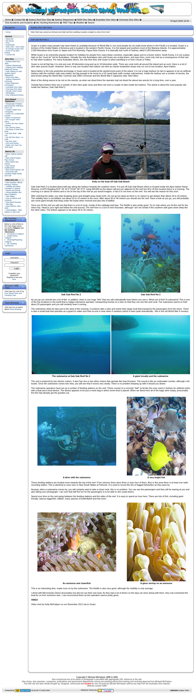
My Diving (10, 41)
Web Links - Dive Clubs (15, 47)
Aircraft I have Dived (14, 91)
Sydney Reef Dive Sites (40, 19)
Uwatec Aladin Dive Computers (13, 111)
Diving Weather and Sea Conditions (13, 193)
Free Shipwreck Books (15, 95)
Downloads (10, 45)
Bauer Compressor (13, 118)
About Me (9, 39)
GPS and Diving (12, 143)
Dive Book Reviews (13, 202)
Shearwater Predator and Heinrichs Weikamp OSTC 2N (14, 106)
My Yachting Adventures (47, 22)
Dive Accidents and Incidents (19, 22)
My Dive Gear (11, 141)
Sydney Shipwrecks (64, 19)
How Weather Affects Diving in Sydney (13, 183)
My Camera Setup (13, 127)
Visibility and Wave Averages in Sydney (13, 187)
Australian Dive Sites (106, 19)
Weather (80, 22)
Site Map (9, 204)
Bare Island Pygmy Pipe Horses (13, 159)
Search (91, 22)
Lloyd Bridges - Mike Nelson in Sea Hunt (13, 211)
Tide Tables (10, 196)
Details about (11, 237)
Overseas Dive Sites (129, 19)
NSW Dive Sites (85, 19)
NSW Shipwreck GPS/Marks (12, 84)
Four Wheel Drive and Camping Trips (13, 294)
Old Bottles (10, 93)
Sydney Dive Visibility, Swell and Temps (14, 68)
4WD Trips (68, 22)
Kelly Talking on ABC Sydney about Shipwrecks (13, 73)
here (14, 279)
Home (8, 19)
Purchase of (15, 234)
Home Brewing (15, 309)
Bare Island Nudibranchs (10, 167)
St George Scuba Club (15, 49)
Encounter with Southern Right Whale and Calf (13, 174)
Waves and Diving (13, 190)
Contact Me (19, 19)
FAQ (7, 43)
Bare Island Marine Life (15, 170)
